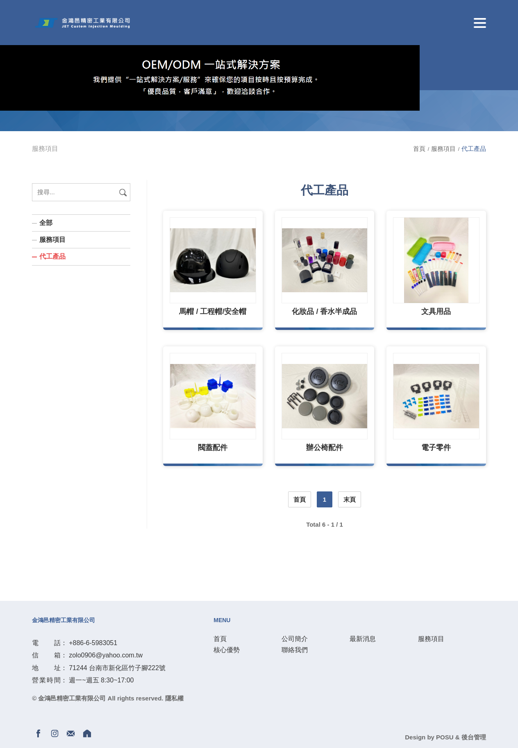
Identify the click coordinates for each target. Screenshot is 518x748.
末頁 (349, 499)
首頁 (420, 148)
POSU (445, 737)
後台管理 (473, 737)
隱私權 (174, 698)
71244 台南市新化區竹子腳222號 (117, 667)
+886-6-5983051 (93, 642)
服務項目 (444, 148)
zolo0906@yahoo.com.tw (106, 655)
